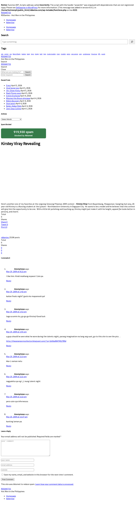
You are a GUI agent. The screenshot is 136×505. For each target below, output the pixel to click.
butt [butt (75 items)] (41, 54)
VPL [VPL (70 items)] (99, 54)
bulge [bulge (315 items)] (37, 54)
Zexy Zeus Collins (13, 108)
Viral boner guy (12, 88)
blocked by (23, 133)
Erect (8, 85)
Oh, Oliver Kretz (13, 90)
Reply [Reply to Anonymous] (8, 280)
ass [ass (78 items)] (11, 54)
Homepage (11, 20)
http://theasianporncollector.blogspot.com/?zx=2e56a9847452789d (36, 341)
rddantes (5, 237)
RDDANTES (6, 12)
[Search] (132, 41)
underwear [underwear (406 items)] (86, 54)
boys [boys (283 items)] (32, 54)
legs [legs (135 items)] (44, 54)
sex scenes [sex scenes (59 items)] (74, 54)
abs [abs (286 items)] (2, 54)
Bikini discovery (13, 101)
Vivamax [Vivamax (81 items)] (94, 54)
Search (28, 72)
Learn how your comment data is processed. (54, 487)
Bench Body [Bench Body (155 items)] (17, 54)
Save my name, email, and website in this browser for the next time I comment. (38, 477)
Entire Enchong (13, 95)
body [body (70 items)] (28, 54)
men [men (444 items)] (58, 54)
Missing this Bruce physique (18, 98)
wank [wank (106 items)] (103, 54)
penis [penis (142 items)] (68, 54)
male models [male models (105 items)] (51, 54)
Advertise (10, 22)
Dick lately (10, 103)
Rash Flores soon (13, 93)
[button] (4, 61)
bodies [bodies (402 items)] (24, 54)
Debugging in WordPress (27, 7)
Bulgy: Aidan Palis (13, 106)
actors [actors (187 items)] (6, 54)
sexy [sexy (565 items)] (80, 54)
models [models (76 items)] (63, 54)
